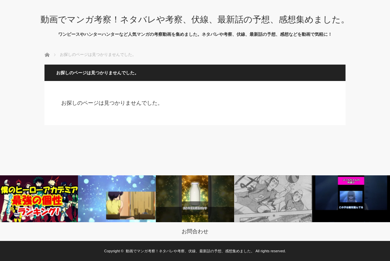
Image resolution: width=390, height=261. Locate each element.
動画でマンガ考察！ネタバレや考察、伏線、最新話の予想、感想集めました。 (195, 19)
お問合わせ (195, 231)
